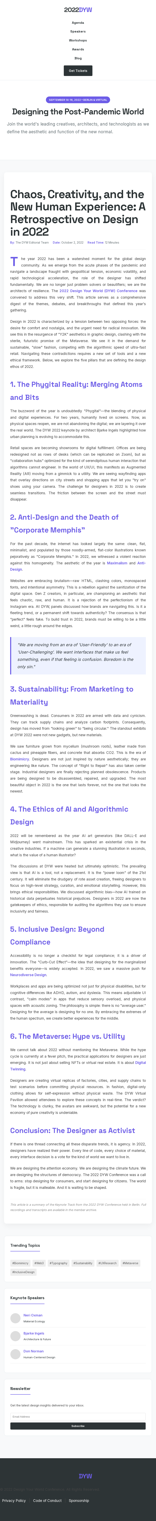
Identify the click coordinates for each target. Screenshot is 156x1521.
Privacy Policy (14, 1500)
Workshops (78, 40)
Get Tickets (78, 71)
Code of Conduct (47, 1500)
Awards (78, 49)
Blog (78, 58)
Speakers (78, 31)
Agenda (78, 23)
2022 (78, 10)
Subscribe (78, 1426)
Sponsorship (79, 1500)
